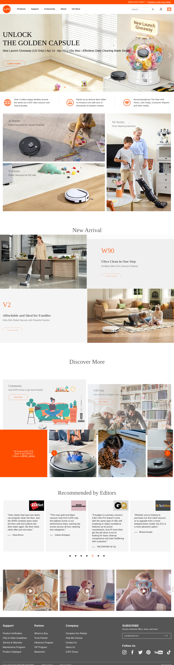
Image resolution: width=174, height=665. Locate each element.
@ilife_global (28, 456)
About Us (70, 647)
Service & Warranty (12, 642)
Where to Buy (41, 633)
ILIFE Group (72, 652)
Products (21, 9)
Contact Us (71, 642)
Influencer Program (43, 642)
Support (35, 9)
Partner (39, 625)
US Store (76, 9)
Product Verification (12, 633)
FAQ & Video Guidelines (15, 638)
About (63, 9)
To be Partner (41, 638)
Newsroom (39, 652)
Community (49, 9)
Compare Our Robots (76, 633)
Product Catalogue (12, 652)
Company (72, 625)
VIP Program (40, 647)
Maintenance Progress (14, 647)
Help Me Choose (74, 638)
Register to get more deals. (159, 2)
